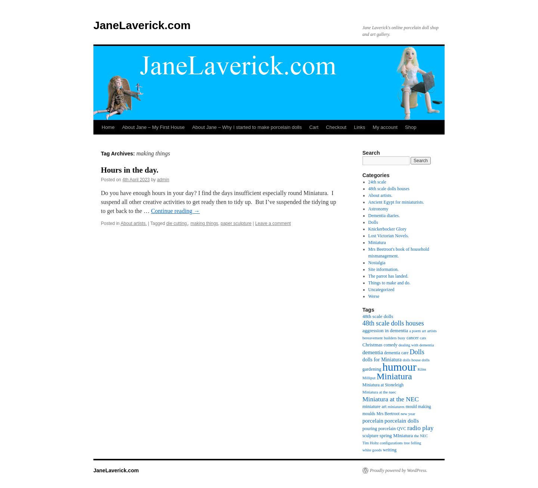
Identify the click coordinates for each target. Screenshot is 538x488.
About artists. (134, 223)
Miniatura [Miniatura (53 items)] (394, 376)
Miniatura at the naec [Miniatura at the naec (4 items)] (379, 392)
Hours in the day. (129, 170)
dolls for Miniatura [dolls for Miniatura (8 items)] (382, 359)
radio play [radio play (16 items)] (420, 428)
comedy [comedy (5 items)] (391, 345)
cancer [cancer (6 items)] (412, 337)
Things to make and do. (389, 282)
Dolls (373, 222)
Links (359, 127)
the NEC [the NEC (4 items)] (421, 436)
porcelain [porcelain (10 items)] (372, 421)
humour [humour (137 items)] (399, 367)
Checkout (336, 127)
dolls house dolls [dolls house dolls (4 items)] (416, 360)
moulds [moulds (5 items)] (368, 413)
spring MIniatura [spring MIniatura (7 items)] (396, 435)
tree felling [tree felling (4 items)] (412, 443)
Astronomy (378, 208)
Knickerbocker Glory (387, 229)
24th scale (377, 182)
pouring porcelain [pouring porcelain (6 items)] (379, 428)
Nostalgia (377, 262)
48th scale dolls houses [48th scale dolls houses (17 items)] (393, 323)
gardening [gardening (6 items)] (371, 369)
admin (163, 179)
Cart (314, 127)
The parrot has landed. (388, 276)
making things (204, 223)
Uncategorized (381, 289)
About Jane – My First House (153, 127)
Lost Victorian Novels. (388, 235)
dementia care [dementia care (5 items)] (396, 352)
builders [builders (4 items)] (390, 338)
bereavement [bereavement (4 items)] (372, 338)
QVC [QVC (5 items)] (401, 428)
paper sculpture (236, 223)
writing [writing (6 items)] (389, 450)
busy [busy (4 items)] (401, 338)
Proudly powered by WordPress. (398, 470)
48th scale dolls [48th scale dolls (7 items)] (377, 316)
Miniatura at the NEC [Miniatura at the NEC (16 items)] (390, 399)
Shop (410, 127)
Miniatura (377, 242)
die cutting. (177, 223)
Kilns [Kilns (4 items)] (422, 369)
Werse (374, 296)
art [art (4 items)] (424, 331)
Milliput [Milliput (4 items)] (368, 378)
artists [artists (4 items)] (432, 331)
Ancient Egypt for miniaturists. (396, 202)
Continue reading (175, 211)
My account (385, 127)
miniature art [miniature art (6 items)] (374, 406)
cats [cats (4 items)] (423, 338)
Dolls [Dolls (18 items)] (416, 352)
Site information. (383, 269)
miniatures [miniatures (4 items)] (396, 407)
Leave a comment (273, 223)
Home (108, 127)
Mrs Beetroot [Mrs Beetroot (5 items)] (387, 413)
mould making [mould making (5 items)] (418, 406)
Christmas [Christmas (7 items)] (372, 345)
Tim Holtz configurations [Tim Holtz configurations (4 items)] (382, 443)
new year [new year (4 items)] (408, 414)
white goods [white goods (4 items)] (372, 450)
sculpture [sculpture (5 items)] (370, 435)
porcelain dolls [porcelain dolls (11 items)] (401, 420)
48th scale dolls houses (388, 188)
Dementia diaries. (384, 215)
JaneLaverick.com (142, 25)
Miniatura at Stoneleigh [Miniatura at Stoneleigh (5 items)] (383, 385)
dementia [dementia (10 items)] (372, 352)
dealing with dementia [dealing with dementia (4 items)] (416, 345)
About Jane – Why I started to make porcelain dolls (247, 127)
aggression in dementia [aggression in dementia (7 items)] (385, 330)
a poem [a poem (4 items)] (415, 331)
